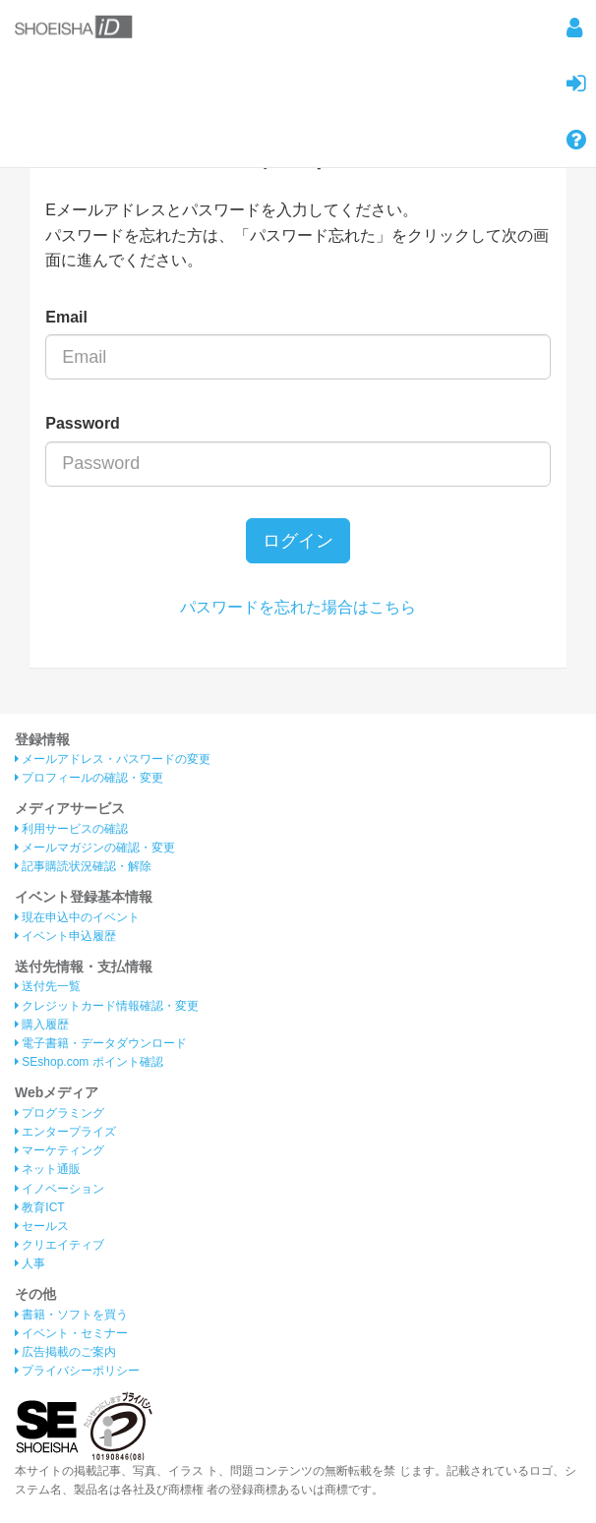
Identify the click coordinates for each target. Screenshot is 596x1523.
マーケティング (59, 1150)
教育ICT (40, 1207)
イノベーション (59, 1189)
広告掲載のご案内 (65, 1352)
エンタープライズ (65, 1132)
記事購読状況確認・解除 (83, 866)
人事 (30, 1263)
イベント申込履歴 (65, 936)
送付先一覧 (48, 986)
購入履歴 (42, 1024)
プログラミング (59, 1113)
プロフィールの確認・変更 (89, 778)
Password (82, 423)
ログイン (298, 541)
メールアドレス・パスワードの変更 (112, 759)
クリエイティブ (59, 1245)
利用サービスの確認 (71, 829)
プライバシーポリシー (77, 1370)
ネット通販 (48, 1169)
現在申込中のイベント (77, 917)
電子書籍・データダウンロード (101, 1043)
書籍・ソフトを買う (71, 1314)
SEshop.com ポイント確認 (89, 1062)
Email (66, 317)
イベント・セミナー (71, 1333)
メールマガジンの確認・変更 (95, 847)
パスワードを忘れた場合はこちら (298, 607)
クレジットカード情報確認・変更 (107, 1006)
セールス (42, 1226)
